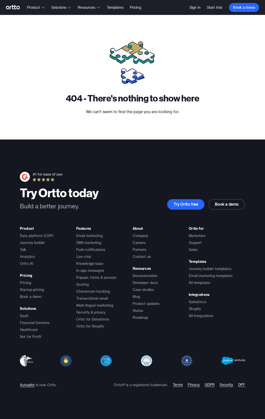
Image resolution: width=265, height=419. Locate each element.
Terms (178, 384)
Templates (115, 7)
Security (226, 384)
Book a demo (244, 7)
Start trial (214, 7)
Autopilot (27, 385)
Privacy (194, 384)
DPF (241, 384)
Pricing (135, 7)
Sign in (194, 7)
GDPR (210, 384)
